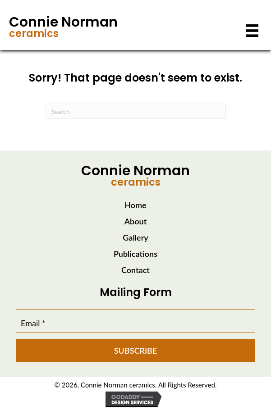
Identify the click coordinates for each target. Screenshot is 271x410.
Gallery (135, 237)
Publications (135, 254)
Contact (135, 270)
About (135, 221)
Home (135, 205)
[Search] (136, 111)
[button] (135, 350)
